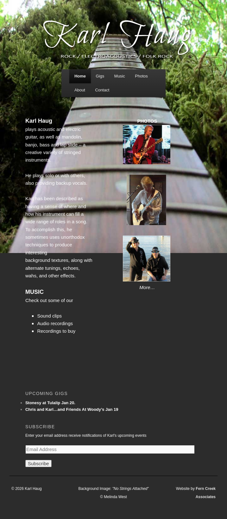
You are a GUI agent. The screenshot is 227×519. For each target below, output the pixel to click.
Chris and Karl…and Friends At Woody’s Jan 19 (71, 409)
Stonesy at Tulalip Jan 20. (50, 402)
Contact (102, 90)
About (79, 90)
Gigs (100, 76)
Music (119, 76)
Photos (141, 76)
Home (80, 76)
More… (147, 287)
